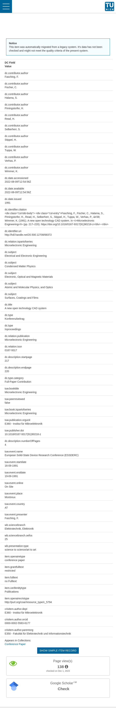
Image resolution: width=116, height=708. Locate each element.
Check (63, 689)
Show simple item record (58, 650)
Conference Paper (15, 644)
